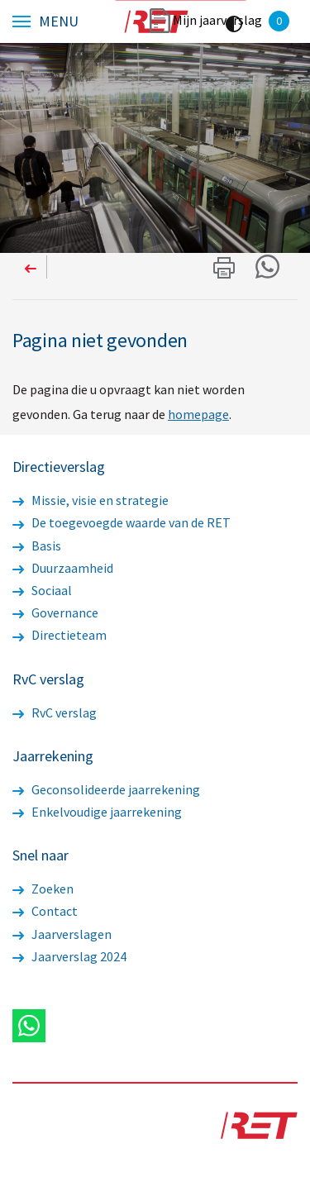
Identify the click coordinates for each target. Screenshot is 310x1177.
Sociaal (42, 590)
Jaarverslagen (62, 934)
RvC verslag (54, 712)
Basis (36, 545)
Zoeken (43, 888)
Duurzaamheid (62, 568)
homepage (198, 414)
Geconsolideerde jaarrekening (106, 789)
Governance (55, 612)
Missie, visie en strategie (90, 500)
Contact (45, 911)
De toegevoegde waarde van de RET (121, 522)
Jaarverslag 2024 (69, 956)
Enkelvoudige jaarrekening (97, 811)
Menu (59, 21)
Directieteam (59, 635)
